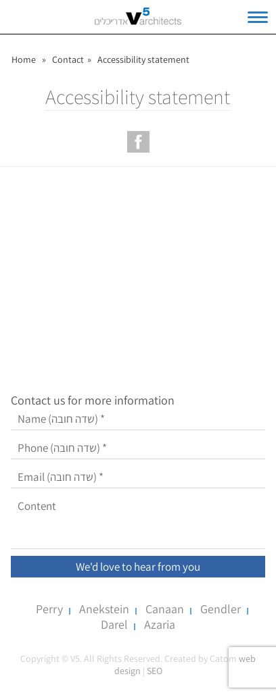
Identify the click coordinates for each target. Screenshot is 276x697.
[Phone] (137, 448)
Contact (68, 59)
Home (24, 59)
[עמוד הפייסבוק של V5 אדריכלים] (138, 142)
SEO (154, 671)
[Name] (137, 419)
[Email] (137, 477)
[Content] (137, 522)
